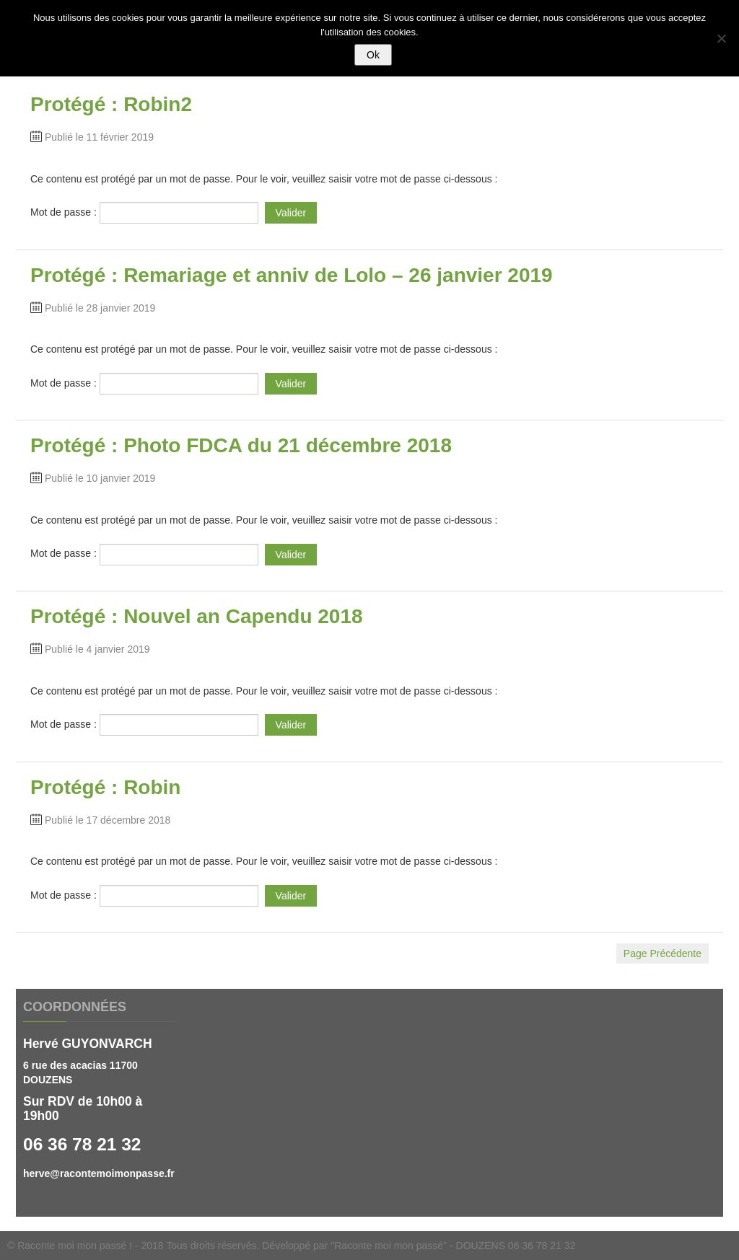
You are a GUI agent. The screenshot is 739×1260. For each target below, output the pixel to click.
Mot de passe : (144, 212)
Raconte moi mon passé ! (74, 1245)
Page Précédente (662, 953)
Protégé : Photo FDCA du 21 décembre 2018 (241, 445)
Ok (373, 55)
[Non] (721, 38)
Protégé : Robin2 (111, 104)
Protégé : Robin (105, 787)
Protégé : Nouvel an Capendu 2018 (196, 616)
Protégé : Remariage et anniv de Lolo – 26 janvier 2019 (291, 275)
